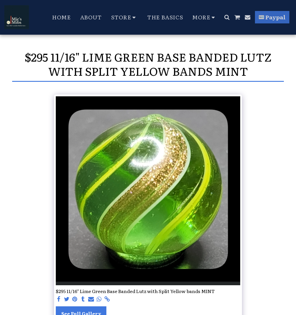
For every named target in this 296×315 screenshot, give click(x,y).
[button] (227, 17)
